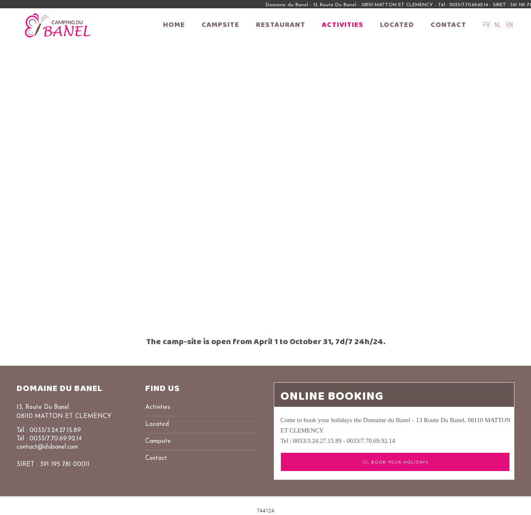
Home (174, 25)
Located (397, 25)
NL (499, 25)
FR (488, 25)
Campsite (220, 25)
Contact (448, 25)
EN (509, 25)
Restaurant (280, 25)
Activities (342, 25)
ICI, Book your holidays (395, 462)
